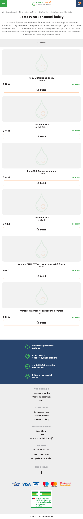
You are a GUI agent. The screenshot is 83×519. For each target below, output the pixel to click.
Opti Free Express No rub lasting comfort (41, 312)
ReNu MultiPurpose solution (41, 172)
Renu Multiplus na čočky (41, 79)
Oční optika (43, 12)
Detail (41, 90)
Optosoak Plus (41, 125)
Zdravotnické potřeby (28, 12)
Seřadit (41, 43)
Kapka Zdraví (11, 12)
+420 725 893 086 (41, 454)
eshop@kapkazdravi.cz (41, 458)
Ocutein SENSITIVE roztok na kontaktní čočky (41, 265)
